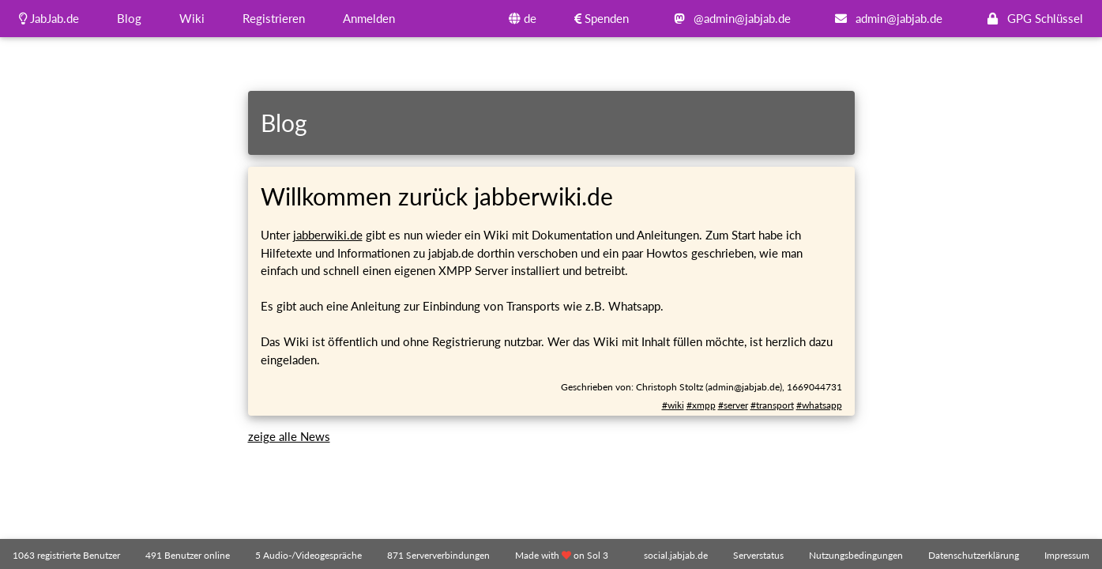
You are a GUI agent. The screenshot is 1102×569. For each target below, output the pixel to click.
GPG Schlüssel (1031, 18)
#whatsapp (819, 405)
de (522, 18)
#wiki (673, 405)
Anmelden (369, 18)
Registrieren (274, 18)
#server (733, 405)
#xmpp (701, 405)
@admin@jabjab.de (729, 18)
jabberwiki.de (328, 235)
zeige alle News (289, 436)
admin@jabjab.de (885, 18)
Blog (129, 18)
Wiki (192, 18)
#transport (772, 405)
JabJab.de (49, 18)
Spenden (601, 18)
